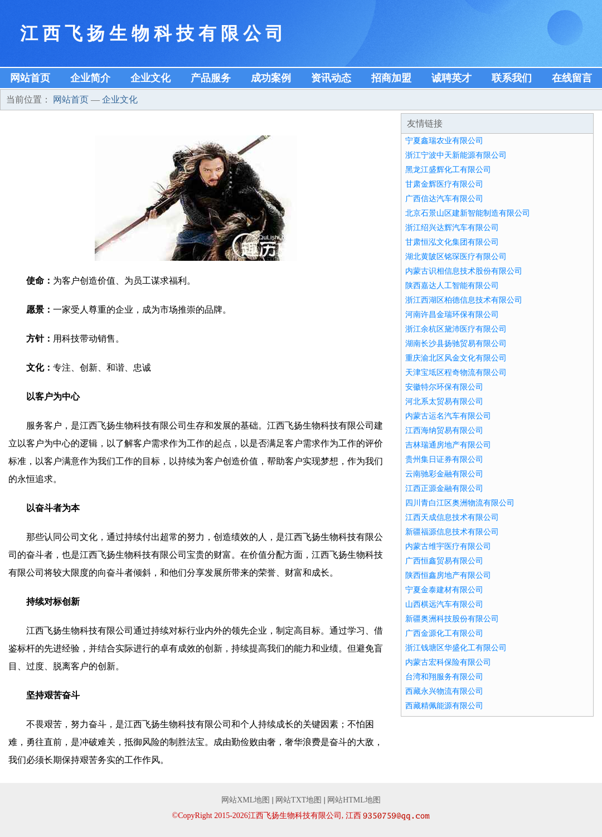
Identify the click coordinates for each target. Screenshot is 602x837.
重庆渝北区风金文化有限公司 (456, 358)
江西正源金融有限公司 (444, 488)
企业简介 (90, 78)
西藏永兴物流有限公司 (444, 691)
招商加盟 (391, 78)
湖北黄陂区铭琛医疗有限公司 (456, 256)
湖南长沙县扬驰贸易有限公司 (456, 343)
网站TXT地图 (298, 800)
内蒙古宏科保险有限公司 (448, 662)
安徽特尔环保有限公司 (444, 387)
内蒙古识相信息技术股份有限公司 (463, 271)
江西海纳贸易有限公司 (444, 430)
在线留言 (572, 78)
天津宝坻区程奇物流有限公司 (456, 372)
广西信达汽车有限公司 (444, 198)
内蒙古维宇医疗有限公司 (448, 546)
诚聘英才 (451, 78)
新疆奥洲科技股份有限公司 (452, 619)
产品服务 (211, 78)
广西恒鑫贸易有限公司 (444, 561)
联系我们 (512, 78)
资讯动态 (331, 78)
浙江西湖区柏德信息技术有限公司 (463, 300)
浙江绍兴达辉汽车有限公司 (452, 227)
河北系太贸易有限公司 (444, 401)
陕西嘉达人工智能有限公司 (452, 285)
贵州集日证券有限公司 (444, 459)
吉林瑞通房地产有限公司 (448, 445)
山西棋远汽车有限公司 (444, 604)
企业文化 (150, 78)
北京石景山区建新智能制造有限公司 (467, 213)
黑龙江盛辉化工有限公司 (448, 170)
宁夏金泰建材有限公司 (444, 590)
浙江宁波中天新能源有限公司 (456, 155)
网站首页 (30, 78)
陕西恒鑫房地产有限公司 (448, 575)
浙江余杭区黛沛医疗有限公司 (456, 329)
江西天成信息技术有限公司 (452, 517)
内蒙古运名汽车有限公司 (448, 416)
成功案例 (271, 78)
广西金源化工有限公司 (444, 633)
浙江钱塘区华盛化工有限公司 (456, 648)
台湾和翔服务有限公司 (444, 677)
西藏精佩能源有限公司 (444, 706)
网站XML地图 (245, 800)
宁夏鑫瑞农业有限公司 (444, 141)
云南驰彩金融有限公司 (444, 474)
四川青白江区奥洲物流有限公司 (459, 503)
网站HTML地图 (354, 800)
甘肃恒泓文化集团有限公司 (452, 242)
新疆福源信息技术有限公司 (452, 532)
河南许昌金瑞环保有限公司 (452, 314)
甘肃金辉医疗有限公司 (444, 184)
